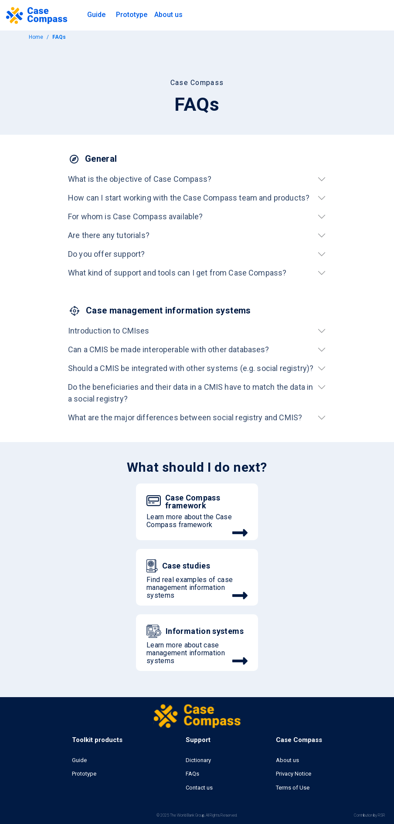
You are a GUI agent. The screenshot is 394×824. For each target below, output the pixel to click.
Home (36, 37)
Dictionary (198, 760)
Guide (79, 760)
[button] (96, 15)
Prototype (131, 14)
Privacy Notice (293, 773)
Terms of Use (292, 787)
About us (287, 760)
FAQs (192, 773)
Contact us (199, 787)
